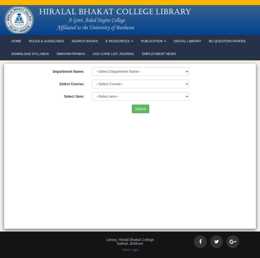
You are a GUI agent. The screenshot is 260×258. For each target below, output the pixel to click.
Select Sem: (74, 96)
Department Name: (68, 71)
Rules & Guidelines (46, 41)
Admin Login (130, 250)
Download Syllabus (30, 54)
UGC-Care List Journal (113, 54)
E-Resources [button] (119, 41)
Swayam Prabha (70, 54)
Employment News (159, 54)
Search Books (85, 41)
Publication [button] (153, 41)
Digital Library (187, 41)
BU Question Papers (227, 41)
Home (16, 41)
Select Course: (71, 84)
